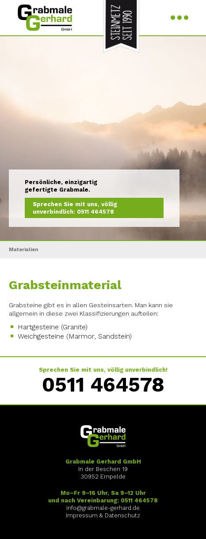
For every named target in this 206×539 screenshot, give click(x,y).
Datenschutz (122, 515)
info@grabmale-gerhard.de (103, 508)
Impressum (82, 515)
